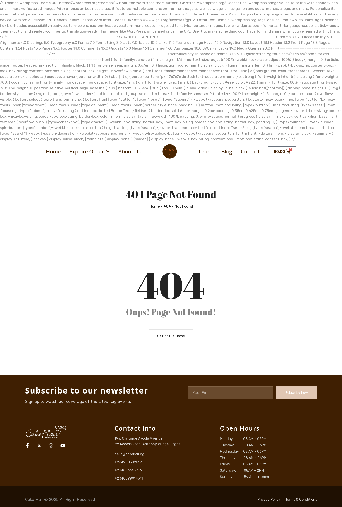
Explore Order (90, 151)
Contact (250, 151)
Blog (226, 151)
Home (53, 151)
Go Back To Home (171, 336)
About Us (129, 151)
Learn (206, 151)
